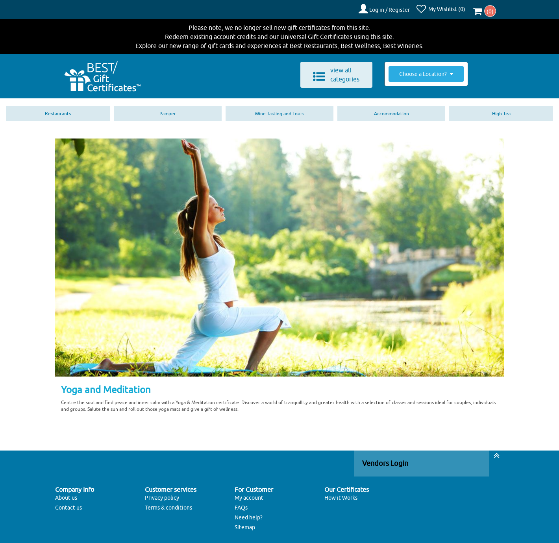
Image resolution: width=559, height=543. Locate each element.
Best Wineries (402, 42)
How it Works (340, 494)
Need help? (249, 514)
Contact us (68, 504)
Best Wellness (360, 42)
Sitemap (245, 524)
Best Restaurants (313, 42)
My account (249, 494)
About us (66, 494)
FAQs (241, 504)
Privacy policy (162, 494)
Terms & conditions (168, 504)
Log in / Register (393, 8)
